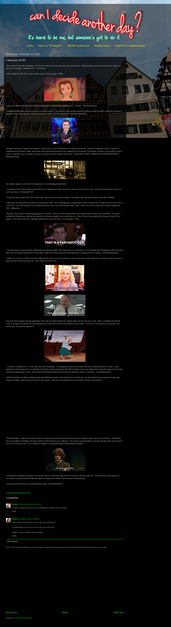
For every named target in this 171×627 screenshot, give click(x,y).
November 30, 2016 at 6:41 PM (30, 504)
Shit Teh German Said (78, 45)
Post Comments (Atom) (23, 618)
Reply (14, 511)
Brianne (15, 504)
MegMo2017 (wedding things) (129, 45)
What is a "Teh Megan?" (50, 45)
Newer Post (11, 612)
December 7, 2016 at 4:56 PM (28, 519)
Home (30, 45)
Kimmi (14, 519)
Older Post (118, 612)
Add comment (12, 541)
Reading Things (102, 45)
